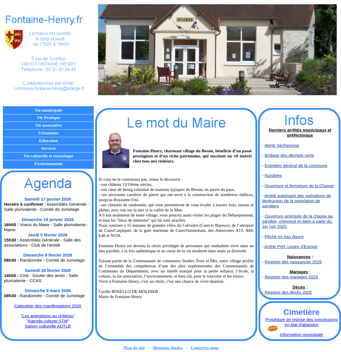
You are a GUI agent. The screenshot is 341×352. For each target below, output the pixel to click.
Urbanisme (48, 133)
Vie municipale (48, 110)
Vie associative (48, 125)
